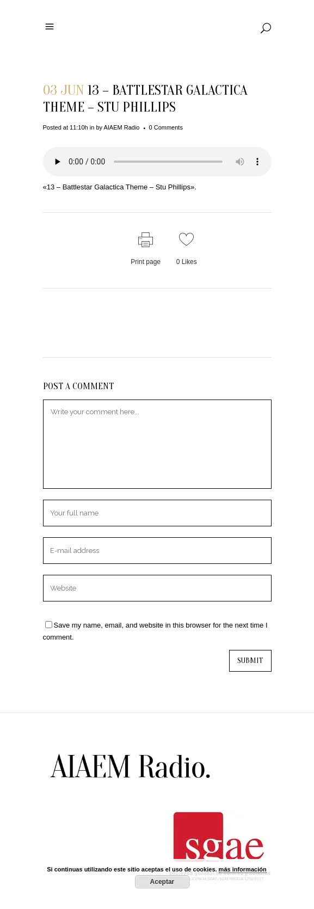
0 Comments (166, 127)
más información (243, 869)
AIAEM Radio (121, 127)
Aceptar (162, 882)
